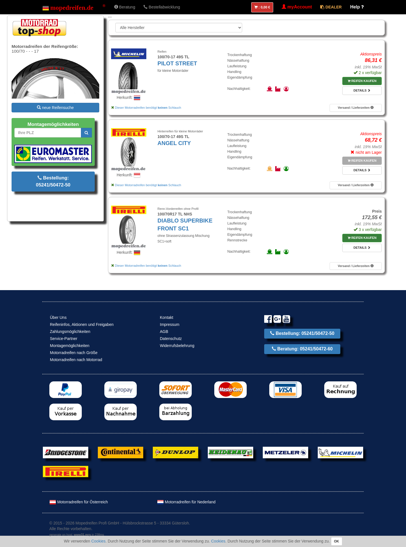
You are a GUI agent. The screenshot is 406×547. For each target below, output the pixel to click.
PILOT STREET (177, 63)
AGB (164, 331)
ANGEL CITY (174, 143)
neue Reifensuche (55, 107)
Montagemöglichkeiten (69, 345)
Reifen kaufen (362, 81)
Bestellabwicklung (162, 7)
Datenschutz (171, 338)
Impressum (169, 324)
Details (362, 90)
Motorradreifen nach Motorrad (76, 359)
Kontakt (166, 317)
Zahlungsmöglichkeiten (70, 331)
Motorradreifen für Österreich (78, 502)
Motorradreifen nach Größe (74, 352)
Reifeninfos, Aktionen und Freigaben (82, 324)
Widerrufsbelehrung (177, 345)
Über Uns (58, 317)
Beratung (124, 7)
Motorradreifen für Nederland (186, 502)
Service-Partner (63, 338)
